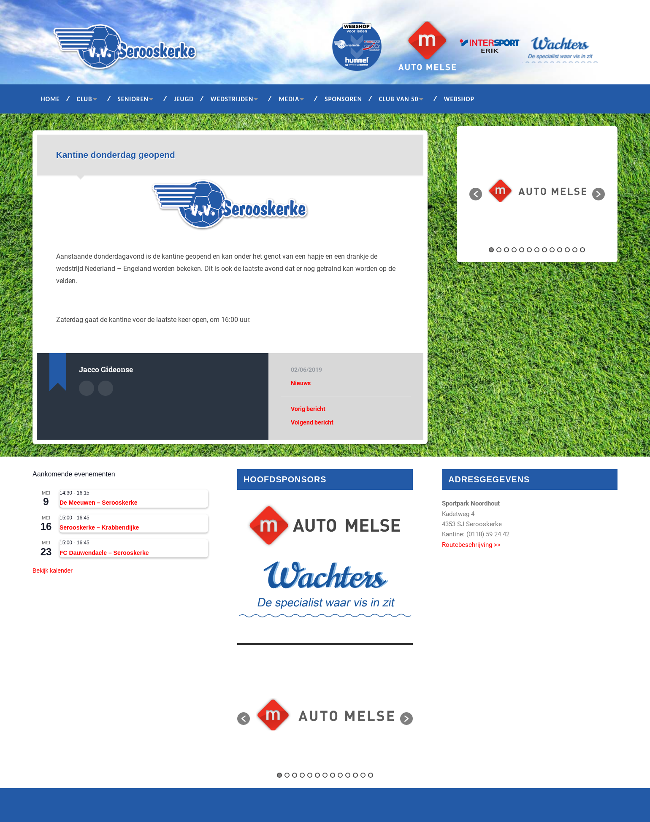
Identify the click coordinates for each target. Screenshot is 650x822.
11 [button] (567, 249)
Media (289, 99)
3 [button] (506, 249)
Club (84, 99)
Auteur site (105, 388)
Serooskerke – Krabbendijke (99, 527)
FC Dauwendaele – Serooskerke (104, 552)
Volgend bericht (312, 422)
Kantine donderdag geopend (115, 155)
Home (50, 99)
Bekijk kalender (52, 570)
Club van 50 (399, 99)
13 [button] (582, 249)
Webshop (459, 99)
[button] (475, 194)
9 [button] (552, 249)
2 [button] (498, 249)
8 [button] (544, 249)
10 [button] (559, 249)
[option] (537, 190)
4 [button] (514, 249)
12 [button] (574, 249)
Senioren (133, 99)
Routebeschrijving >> (471, 545)
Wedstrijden (232, 99)
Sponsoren (343, 99)
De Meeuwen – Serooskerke (98, 502)
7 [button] (536, 249)
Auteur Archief (86, 388)
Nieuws (301, 383)
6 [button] (529, 249)
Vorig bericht (308, 409)
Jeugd (184, 99)
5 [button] (521, 249)
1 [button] (491, 249)
